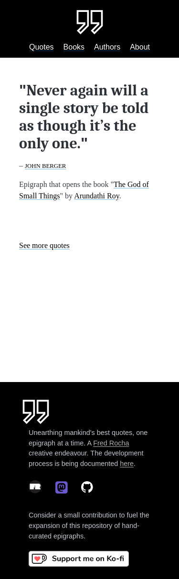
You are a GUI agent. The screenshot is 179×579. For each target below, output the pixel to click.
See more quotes (44, 245)
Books (73, 47)
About (140, 47)
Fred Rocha (111, 443)
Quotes (41, 47)
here (127, 463)
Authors (107, 47)
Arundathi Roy (96, 196)
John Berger (45, 166)
